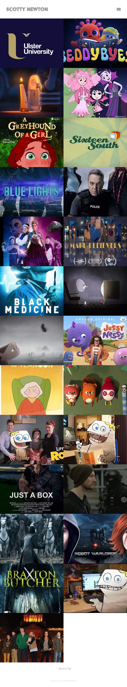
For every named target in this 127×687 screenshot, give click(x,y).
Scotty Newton (27, 9)
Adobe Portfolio (69, 680)
